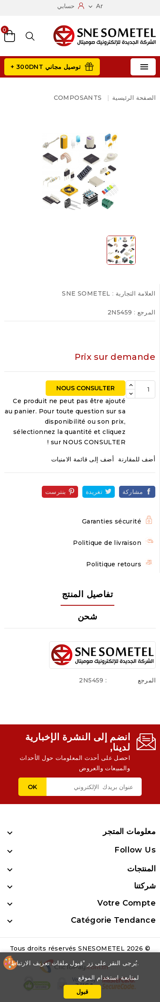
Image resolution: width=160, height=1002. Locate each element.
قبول (82, 992)
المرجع (147, 680)
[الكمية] (145, 389)
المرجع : (144, 312)
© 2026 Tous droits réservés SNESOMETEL (80, 948)
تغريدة (94, 492)
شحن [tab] (87, 616)
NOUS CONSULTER (85, 388)
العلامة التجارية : (133, 293)
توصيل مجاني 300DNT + (46, 67)
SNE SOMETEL (86, 293)
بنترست (55, 492)
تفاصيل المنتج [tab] (87, 594)
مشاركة (132, 492)
